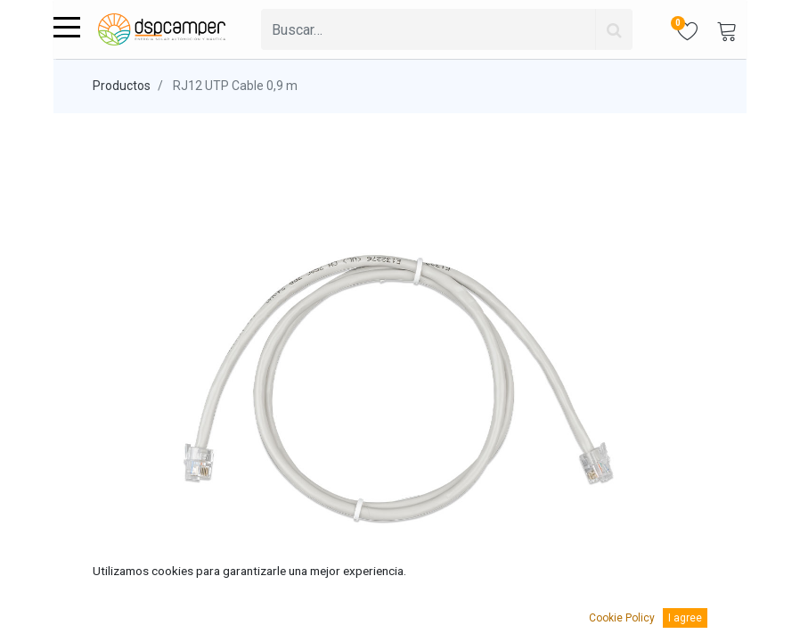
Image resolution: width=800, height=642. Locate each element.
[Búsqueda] (614, 29)
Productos (122, 85)
